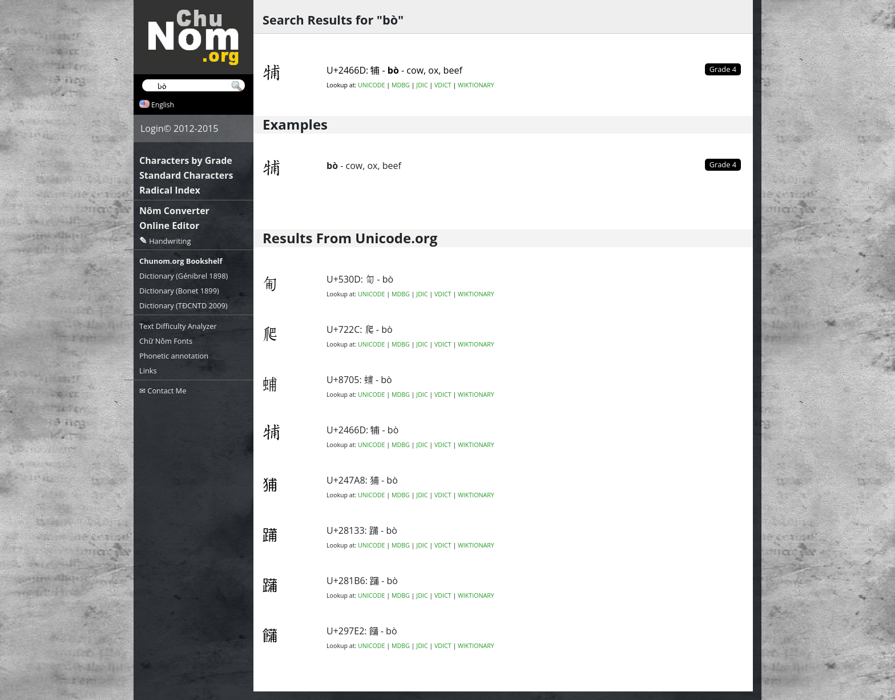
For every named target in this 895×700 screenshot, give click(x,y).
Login (152, 128)
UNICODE (371, 85)
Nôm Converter (174, 210)
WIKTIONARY (476, 85)
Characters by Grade (185, 160)
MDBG (401, 85)
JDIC (422, 85)
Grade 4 (722, 164)
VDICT (442, 85)
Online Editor (169, 225)
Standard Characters (186, 175)
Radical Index (169, 190)
